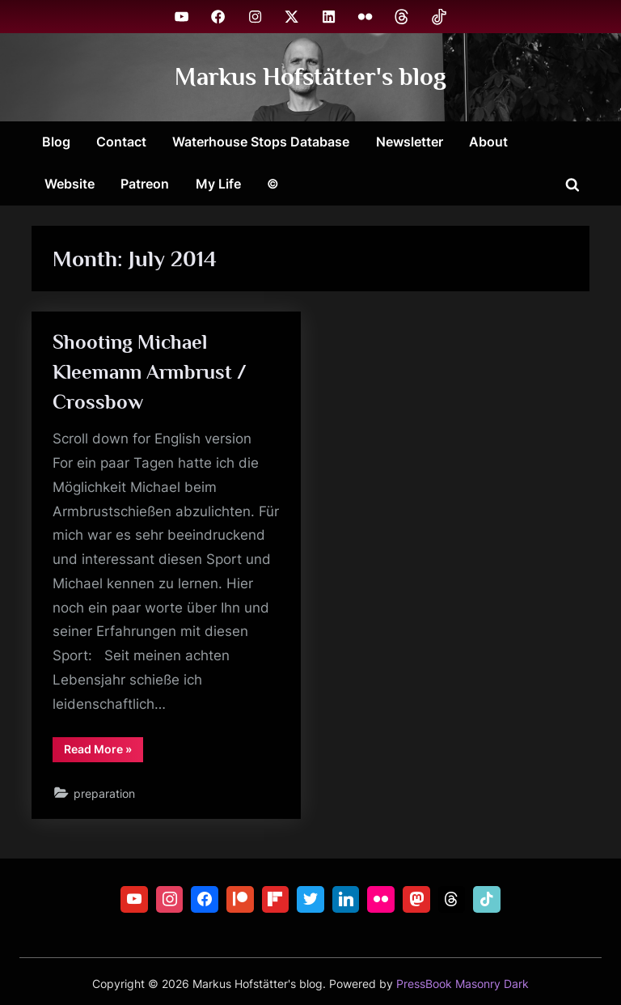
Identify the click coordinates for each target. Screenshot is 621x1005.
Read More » (103, 751)
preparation (104, 793)
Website (69, 184)
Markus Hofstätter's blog (310, 76)
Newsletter (409, 142)
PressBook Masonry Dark (462, 983)
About (488, 142)
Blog (56, 142)
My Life (218, 184)
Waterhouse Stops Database (260, 142)
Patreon (144, 184)
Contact (121, 142)
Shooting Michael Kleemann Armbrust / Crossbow (150, 372)
